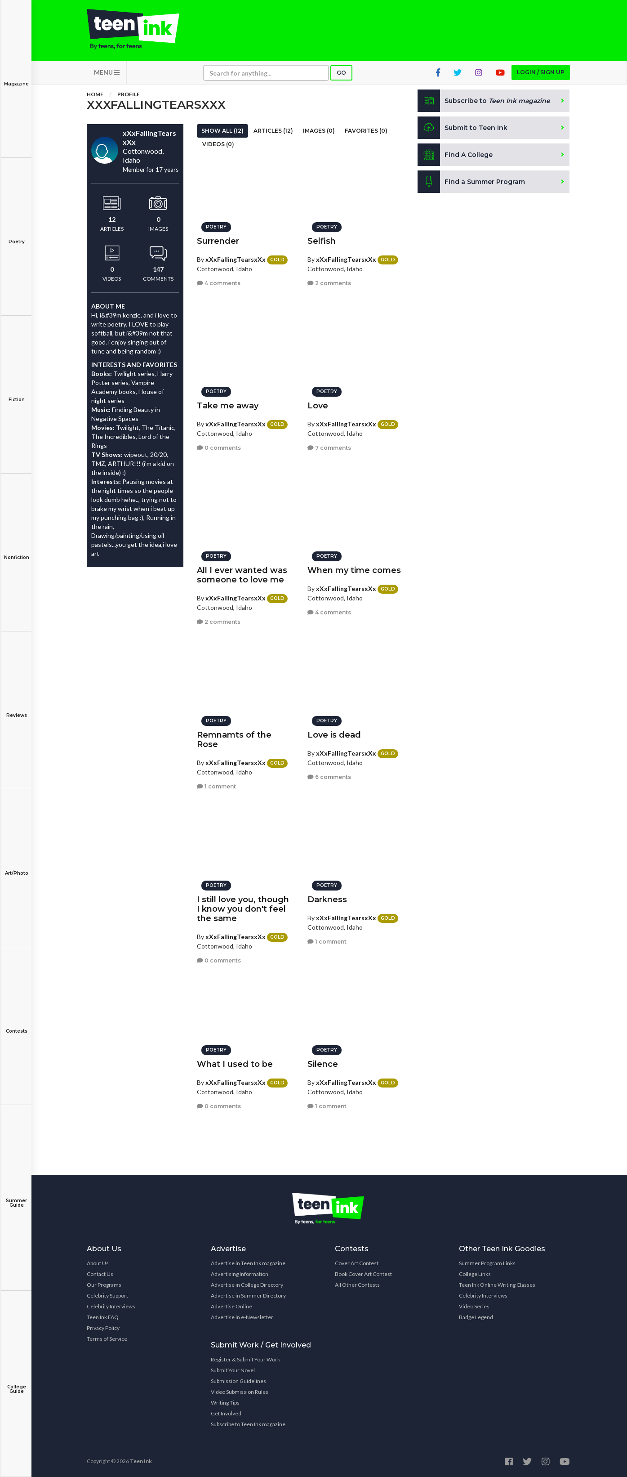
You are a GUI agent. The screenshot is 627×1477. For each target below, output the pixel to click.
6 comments (329, 777)
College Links (475, 1274)
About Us (98, 1263)
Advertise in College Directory (247, 1284)
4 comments (218, 283)
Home (95, 94)
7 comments (329, 447)
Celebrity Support (107, 1295)
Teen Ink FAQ (103, 1317)
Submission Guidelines (238, 1381)
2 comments (329, 283)
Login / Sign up (541, 72)
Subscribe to (484, 101)
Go (341, 72)
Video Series (474, 1306)
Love (317, 406)
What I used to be (235, 1064)
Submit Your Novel (233, 1370)
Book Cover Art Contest (363, 1274)
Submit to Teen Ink (462, 127)
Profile (128, 94)
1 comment (216, 786)
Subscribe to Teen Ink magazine (248, 1424)
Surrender (218, 241)
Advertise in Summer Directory (248, 1295)
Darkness (327, 899)
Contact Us (100, 1274)
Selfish (321, 241)
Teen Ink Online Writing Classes (497, 1284)
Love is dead (334, 735)
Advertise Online (231, 1306)
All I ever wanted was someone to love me (242, 575)
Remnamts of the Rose (234, 739)
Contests (16, 1025)
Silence (322, 1064)
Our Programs (104, 1284)
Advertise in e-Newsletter (242, 1317)
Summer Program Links (487, 1263)
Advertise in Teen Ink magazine (248, 1263)
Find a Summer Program (471, 181)
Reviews (16, 709)
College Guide (16, 1382)
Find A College (455, 154)
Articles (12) (273, 130)
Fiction (16, 393)
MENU (107, 72)
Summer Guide (16, 1196)
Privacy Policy (103, 1328)
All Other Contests (357, 1284)
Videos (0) (218, 144)
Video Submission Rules (239, 1391)
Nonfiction (16, 551)
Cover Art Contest (356, 1263)
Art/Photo (16, 867)
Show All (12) (222, 130)
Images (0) (319, 130)
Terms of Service (107, 1338)
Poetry (16, 235)
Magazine (16, 77)
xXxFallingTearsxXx (235, 259)
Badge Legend (476, 1317)
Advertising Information (239, 1274)
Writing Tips (225, 1402)
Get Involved (226, 1413)
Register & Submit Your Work (245, 1359)
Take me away (227, 406)
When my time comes (354, 570)
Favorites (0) (366, 130)
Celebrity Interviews (111, 1306)
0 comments (219, 447)
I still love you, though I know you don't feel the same (243, 909)
